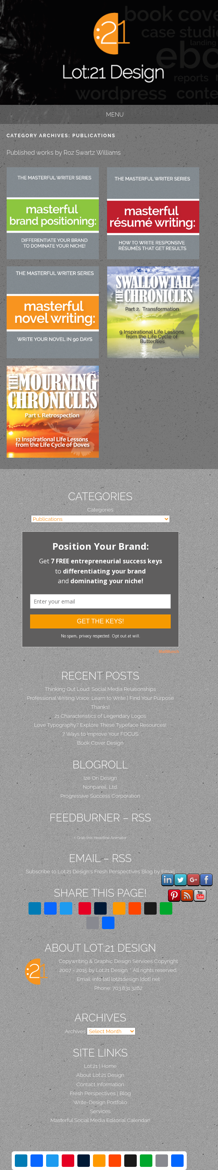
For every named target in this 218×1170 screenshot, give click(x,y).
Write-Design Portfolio (100, 1102)
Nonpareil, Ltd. (100, 787)
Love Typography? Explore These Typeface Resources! (100, 725)
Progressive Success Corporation (100, 796)
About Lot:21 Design (100, 1075)
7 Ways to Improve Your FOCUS (100, 734)
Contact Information (100, 1084)
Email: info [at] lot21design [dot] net (118, 979)
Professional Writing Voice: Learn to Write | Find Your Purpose (100, 698)
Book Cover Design (100, 743)
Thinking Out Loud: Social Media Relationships (100, 689)
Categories (100, 509)
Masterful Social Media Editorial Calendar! (100, 1120)
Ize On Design (100, 778)
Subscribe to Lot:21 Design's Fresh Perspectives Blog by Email (100, 871)
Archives (75, 1031)
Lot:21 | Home (100, 1066)
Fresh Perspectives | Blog (100, 1093)
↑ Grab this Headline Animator (100, 837)
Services (100, 1111)
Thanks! (100, 707)
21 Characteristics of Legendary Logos (100, 716)
